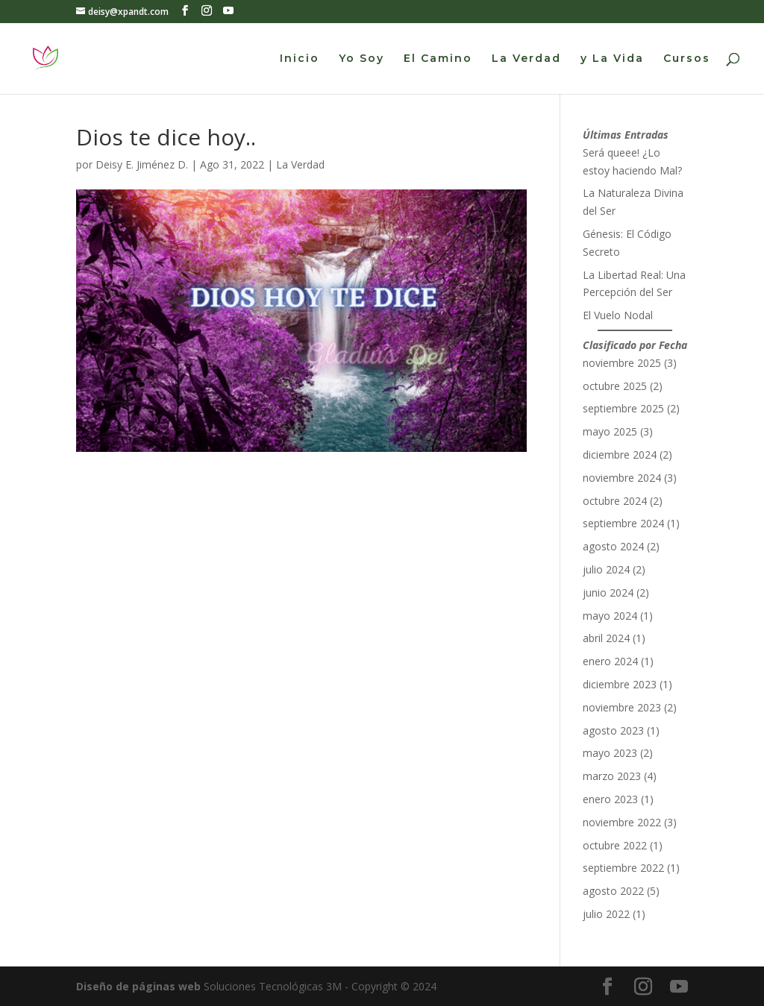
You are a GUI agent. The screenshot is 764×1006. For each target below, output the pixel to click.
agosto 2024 (613, 546)
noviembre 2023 (622, 707)
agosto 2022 (613, 891)
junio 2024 (608, 592)
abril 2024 (606, 638)
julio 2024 (606, 569)
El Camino (438, 59)
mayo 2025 (610, 431)
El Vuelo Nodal (618, 315)
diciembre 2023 (620, 684)
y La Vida (612, 59)
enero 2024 (610, 661)
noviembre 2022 (622, 822)
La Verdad (526, 59)
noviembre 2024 (622, 478)
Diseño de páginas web (138, 986)
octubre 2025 (615, 386)
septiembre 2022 (623, 868)
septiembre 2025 (623, 408)
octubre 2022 (615, 845)
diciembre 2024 (620, 454)
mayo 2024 (610, 616)
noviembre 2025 (622, 363)
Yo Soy (361, 59)
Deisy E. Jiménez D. (142, 164)
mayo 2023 (610, 753)
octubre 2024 (615, 501)
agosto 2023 (613, 730)
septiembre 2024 (623, 523)
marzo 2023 (612, 776)
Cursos (686, 59)
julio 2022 (606, 914)
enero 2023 (610, 799)
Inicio (299, 59)
